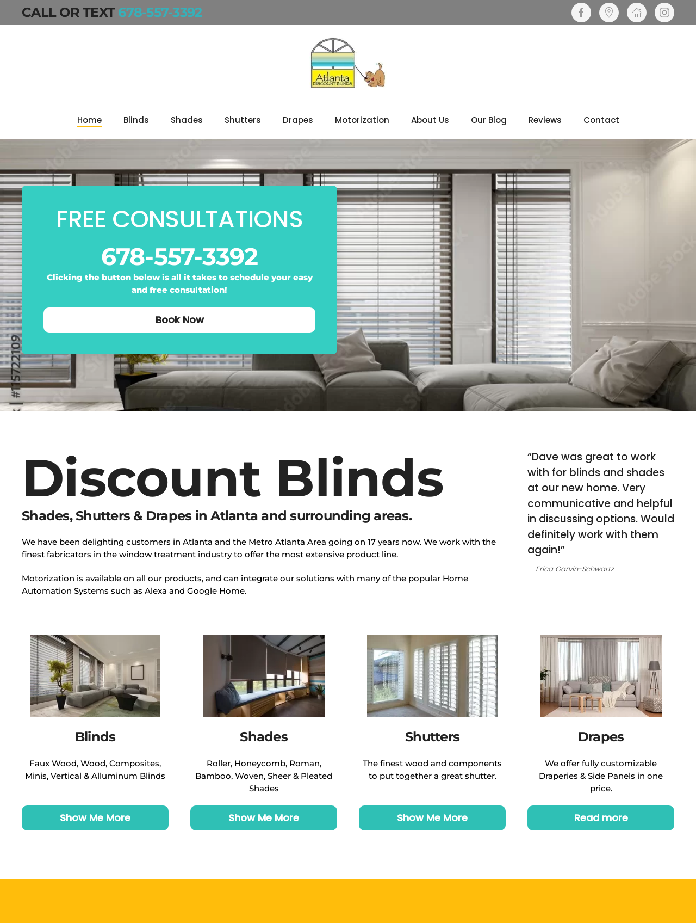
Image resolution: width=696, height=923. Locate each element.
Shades (187, 120)
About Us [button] (430, 120)
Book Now (180, 320)
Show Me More (95, 817)
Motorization (362, 120)
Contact (601, 120)
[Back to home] (348, 63)
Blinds (136, 120)
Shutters (243, 120)
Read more (601, 817)
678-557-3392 (160, 12)
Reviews (545, 120)
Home (89, 120)
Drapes (298, 120)
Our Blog (489, 120)
